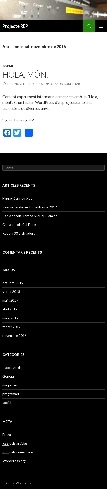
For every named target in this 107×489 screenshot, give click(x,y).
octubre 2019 (12, 283)
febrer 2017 (11, 327)
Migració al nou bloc (17, 198)
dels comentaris (18, 452)
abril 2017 (9, 309)
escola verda (12, 367)
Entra (6, 434)
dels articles (15, 443)
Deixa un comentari (65, 84)
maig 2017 (10, 300)
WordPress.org (14, 461)
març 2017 (10, 318)
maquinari (9, 385)
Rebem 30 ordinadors (18, 233)
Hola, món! (25, 74)
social (8, 66)
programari (10, 394)
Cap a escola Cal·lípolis (19, 224)
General (8, 376)
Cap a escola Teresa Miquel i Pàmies (29, 216)
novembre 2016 (14, 335)
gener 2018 (11, 291)
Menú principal (101, 26)
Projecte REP (15, 26)
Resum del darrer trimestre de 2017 (29, 207)
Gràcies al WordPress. (17, 483)
